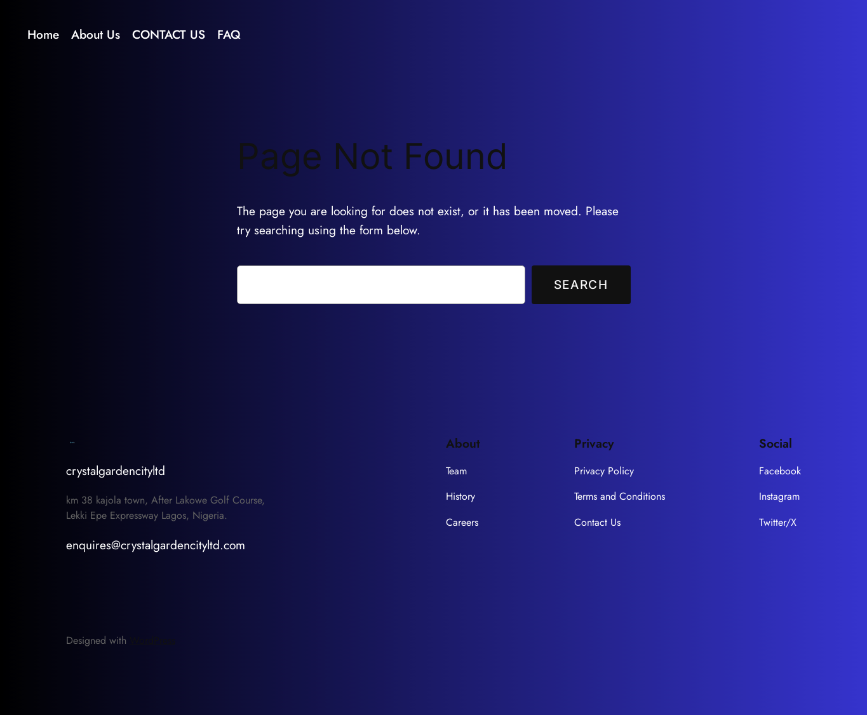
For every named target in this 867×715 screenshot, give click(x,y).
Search (581, 284)
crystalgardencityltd (115, 470)
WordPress (152, 640)
